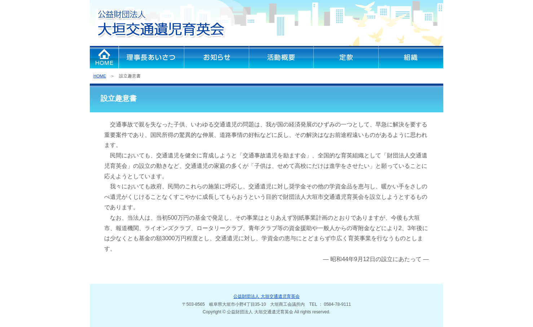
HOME (99, 75)
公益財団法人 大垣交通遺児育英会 (266, 296)
